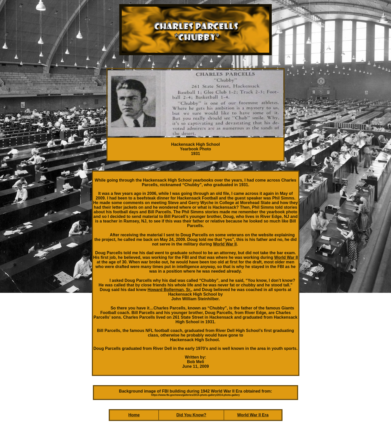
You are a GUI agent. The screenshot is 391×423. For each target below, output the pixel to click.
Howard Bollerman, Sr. (169, 289)
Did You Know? (191, 415)
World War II (224, 244)
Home (133, 415)
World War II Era (253, 415)
